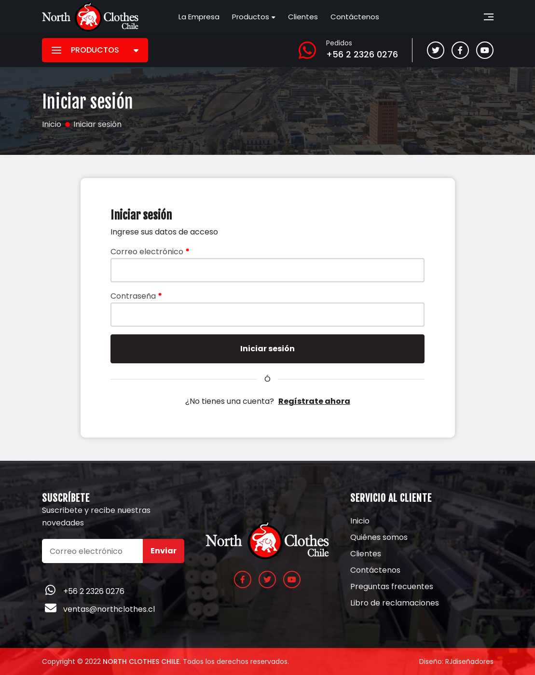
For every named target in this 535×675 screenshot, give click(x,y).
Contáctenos (354, 17)
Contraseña (136, 296)
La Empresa (198, 17)
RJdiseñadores (469, 661)
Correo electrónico (150, 251)
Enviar (164, 550)
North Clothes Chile (141, 661)
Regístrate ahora (314, 401)
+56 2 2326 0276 (362, 54)
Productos (250, 17)
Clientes (303, 17)
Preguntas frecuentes (391, 587)
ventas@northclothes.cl (109, 609)
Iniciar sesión (267, 348)
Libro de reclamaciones (394, 603)
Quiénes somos (379, 537)
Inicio (360, 521)
